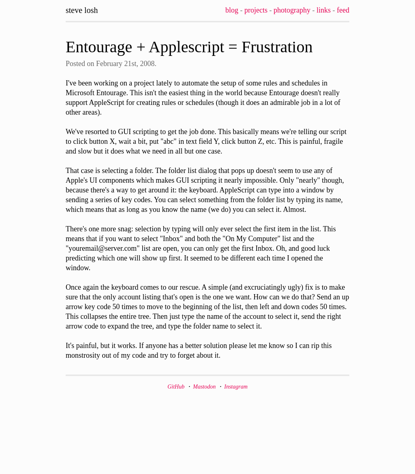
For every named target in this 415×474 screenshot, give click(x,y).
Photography (292, 10)
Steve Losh (82, 10)
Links (324, 10)
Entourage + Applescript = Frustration (189, 47)
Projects (255, 10)
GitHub (175, 387)
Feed (343, 10)
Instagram (236, 387)
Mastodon (204, 387)
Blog (231, 10)
